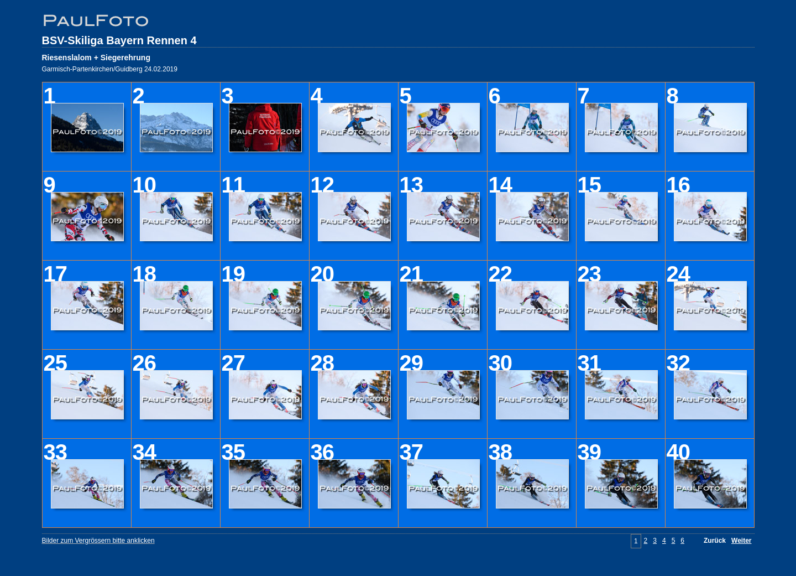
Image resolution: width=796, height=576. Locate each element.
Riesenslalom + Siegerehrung (96, 57)
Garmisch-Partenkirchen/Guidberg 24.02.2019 (109, 69)
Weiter (741, 540)
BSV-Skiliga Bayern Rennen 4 (119, 40)
